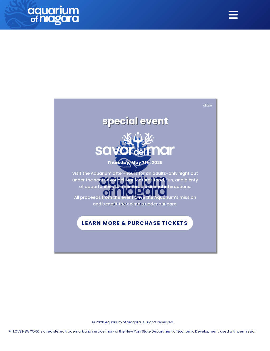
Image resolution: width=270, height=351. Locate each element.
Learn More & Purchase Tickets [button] (135, 223)
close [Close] (207, 105)
